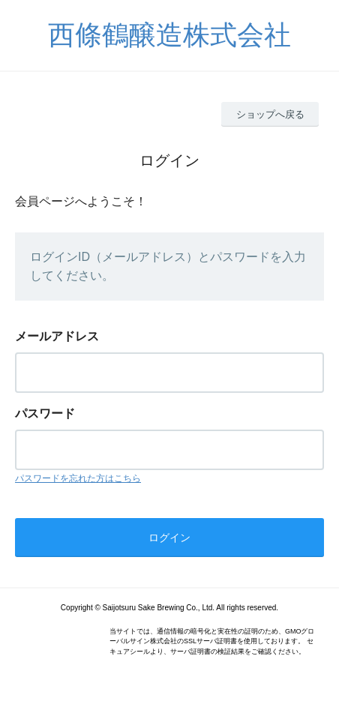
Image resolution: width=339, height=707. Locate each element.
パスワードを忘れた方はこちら (78, 478)
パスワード (45, 413)
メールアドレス (57, 336)
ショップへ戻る (270, 114)
